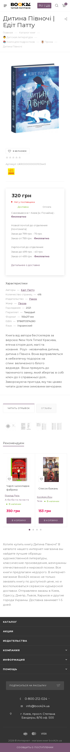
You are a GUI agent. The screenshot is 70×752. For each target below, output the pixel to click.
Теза (39, 501)
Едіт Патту (28, 289)
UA (48, 5)
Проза (22, 303)
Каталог (10, 621)
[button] (29, 529)
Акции (8, 631)
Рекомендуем (13, 443)
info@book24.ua (37, 706)
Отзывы (46, 408)
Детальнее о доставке (25, 265)
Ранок (33, 298)
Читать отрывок (19, 408)
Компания (11, 650)
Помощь (10, 669)
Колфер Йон (44, 497)
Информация (14, 659)
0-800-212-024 (36, 698)
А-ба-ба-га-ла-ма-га (17, 499)
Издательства (15, 640)
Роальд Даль (12, 495)
